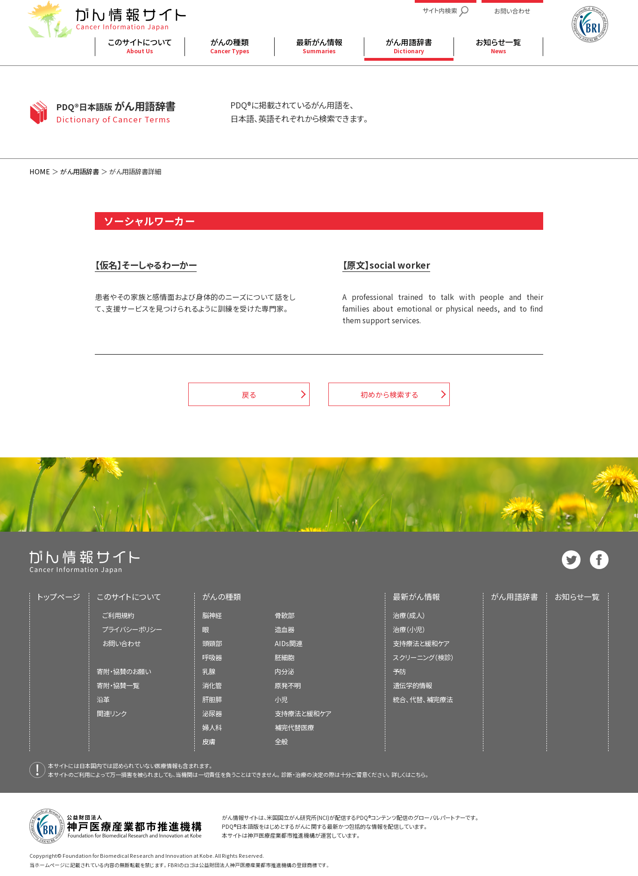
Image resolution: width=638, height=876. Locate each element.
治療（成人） (409, 615)
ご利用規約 (118, 615)
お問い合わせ (121, 643)
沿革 (103, 699)
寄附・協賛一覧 (118, 685)
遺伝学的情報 (412, 685)
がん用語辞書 (79, 171)
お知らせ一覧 (577, 596)
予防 (399, 671)
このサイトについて (129, 596)
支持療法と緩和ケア (421, 643)
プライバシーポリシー (132, 629)
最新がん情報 (416, 596)
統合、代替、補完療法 (423, 699)
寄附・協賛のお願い (124, 671)
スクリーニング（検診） (423, 657)
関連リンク (112, 713)
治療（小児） (409, 629)
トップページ (58, 596)
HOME (39, 171)
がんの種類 (221, 596)
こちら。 (420, 774)
